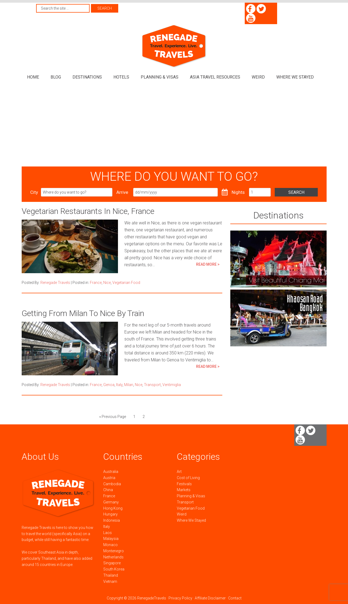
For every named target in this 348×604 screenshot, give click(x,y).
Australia (110, 471)
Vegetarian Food (126, 282)
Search (296, 192)
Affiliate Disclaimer (210, 598)
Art (179, 471)
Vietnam (110, 581)
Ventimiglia (171, 385)
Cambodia (112, 484)
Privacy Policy (180, 598)
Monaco (110, 545)
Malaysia (110, 538)
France (96, 282)
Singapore (112, 563)
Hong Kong (113, 508)
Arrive (122, 192)
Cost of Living (188, 478)
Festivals (184, 484)
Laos (107, 533)
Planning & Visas (191, 496)
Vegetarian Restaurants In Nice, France (88, 211)
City (34, 192)
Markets (183, 490)
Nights (238, 192)
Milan (128, 385)
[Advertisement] (174, 126)
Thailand (110, 575)
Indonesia (111, 520)
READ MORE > (208, 264)
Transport (152, 385)
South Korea (113, 569)
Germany (111, 502)
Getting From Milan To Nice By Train (83, 313)
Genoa (108, 385)
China (108, 490)
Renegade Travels (174, 46)
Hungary (110, 514)
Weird (181, 514)
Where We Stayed (191, 520)
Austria (109, 478)
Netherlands (113, 557)
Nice (107, 282)
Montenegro (113, 551)
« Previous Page (112, 416)
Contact (235, 598)
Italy (119, 385)
